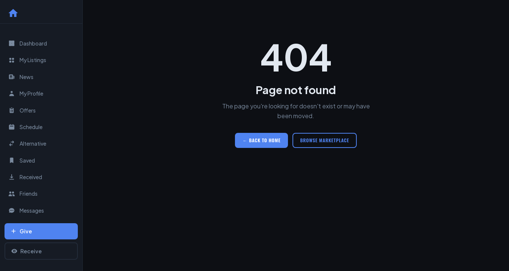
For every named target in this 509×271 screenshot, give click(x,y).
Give (21, 231)
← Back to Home (261, 140)
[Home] (13, 13)
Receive (26, 251)
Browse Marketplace (324, 140)
